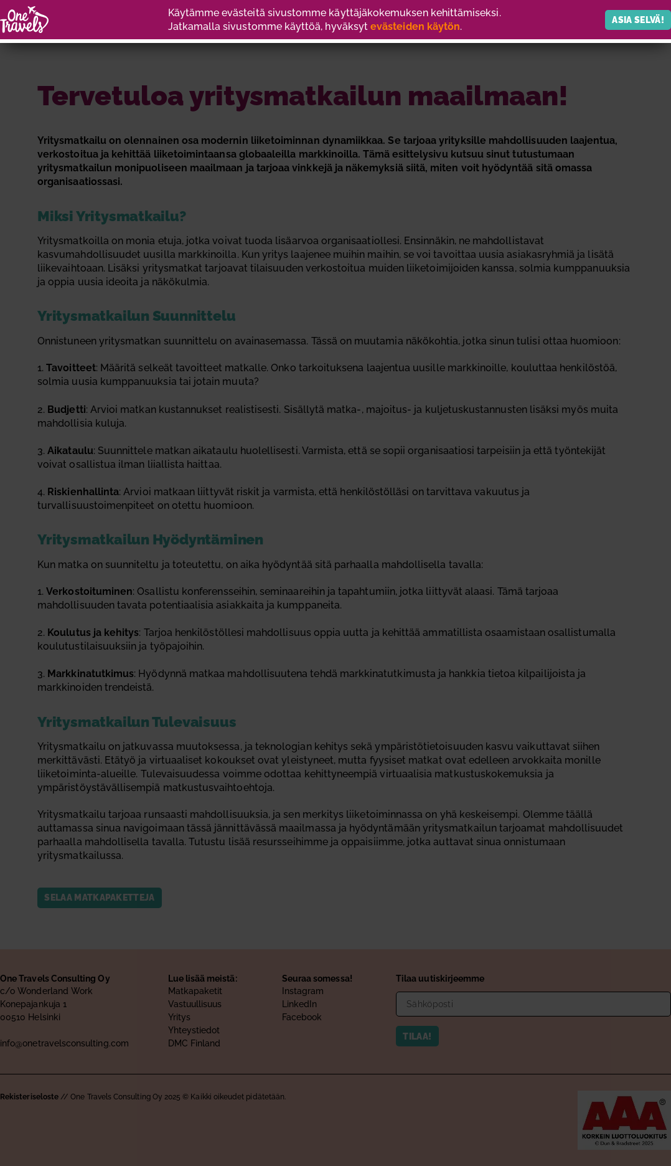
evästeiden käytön (415, 26)
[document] (335, 583)
